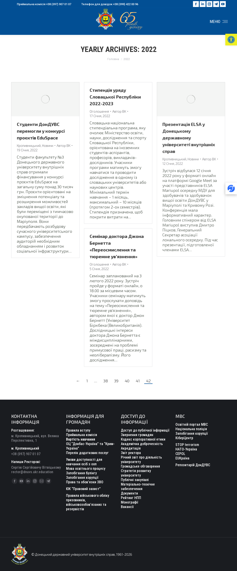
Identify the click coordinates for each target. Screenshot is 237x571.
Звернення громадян (137, 435)
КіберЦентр (184, 438)
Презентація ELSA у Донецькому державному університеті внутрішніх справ (188, 137)
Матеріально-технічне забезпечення (138, 486)
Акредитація (131, 448)
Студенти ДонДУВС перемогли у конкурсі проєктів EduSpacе (41, 130)
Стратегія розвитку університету (136, 473)
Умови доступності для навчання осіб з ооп (84, 461)
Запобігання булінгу (81, 473)
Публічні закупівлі (135, 480)
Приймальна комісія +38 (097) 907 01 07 (41, 4)
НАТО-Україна (186, 449)
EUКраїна (182, 458)
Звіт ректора (131, 453)
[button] (231, 39)
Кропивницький (29, 145)
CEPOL (180, 454)
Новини (47, 145)
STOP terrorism (187, 445)
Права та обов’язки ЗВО (84, 482)
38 (105, 380)
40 (127, 380)
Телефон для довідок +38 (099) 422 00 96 (107, 4)
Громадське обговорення (140, 466)
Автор (63, 145)
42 (148, 380)
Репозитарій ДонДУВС (192, 465)
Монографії (129, 502)
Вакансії (127, 507)
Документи (129, 493)
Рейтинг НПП (131, 498)
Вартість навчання (80, 439)
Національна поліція (191, 429)
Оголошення (99, 111)
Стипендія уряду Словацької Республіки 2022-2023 (115, 96)
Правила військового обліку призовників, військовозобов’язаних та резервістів (87, 502)
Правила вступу (78, 430)
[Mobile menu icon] (219, 21)
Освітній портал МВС (191, 424)
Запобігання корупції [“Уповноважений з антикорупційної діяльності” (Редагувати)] (82, 477)
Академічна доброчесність (142, 444)
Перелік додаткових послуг (87, 453)
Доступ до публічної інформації (145, 430)
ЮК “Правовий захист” (83, 489)
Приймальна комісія (81, 435)
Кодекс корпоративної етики (143, 439)
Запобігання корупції (191, 433)
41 (138, 380)
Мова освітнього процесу (85, 468)
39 (116, 380)
